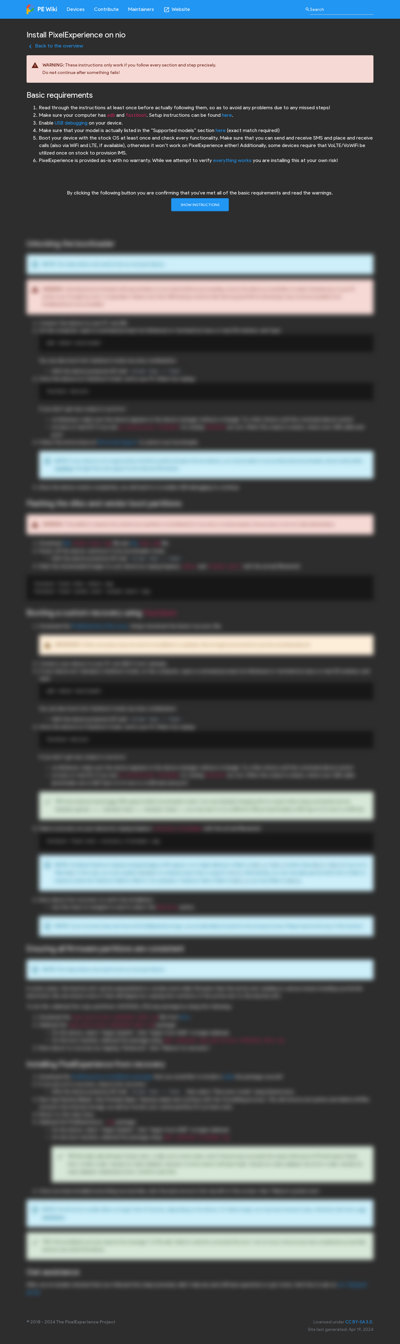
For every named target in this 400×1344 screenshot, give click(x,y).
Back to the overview (55, 46)
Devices (76, 9)
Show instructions (200, 204)
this (67, 543)
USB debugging (71, 123)
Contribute (106, 9)
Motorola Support (118, 442)
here (227, 115)
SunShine (64, 468)
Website (176, 9)
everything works (232, 160)
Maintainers (141, 9)
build (228, 1077)
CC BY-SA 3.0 (358, 1322)
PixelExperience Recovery (100, 626)
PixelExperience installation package (112, 1077)
